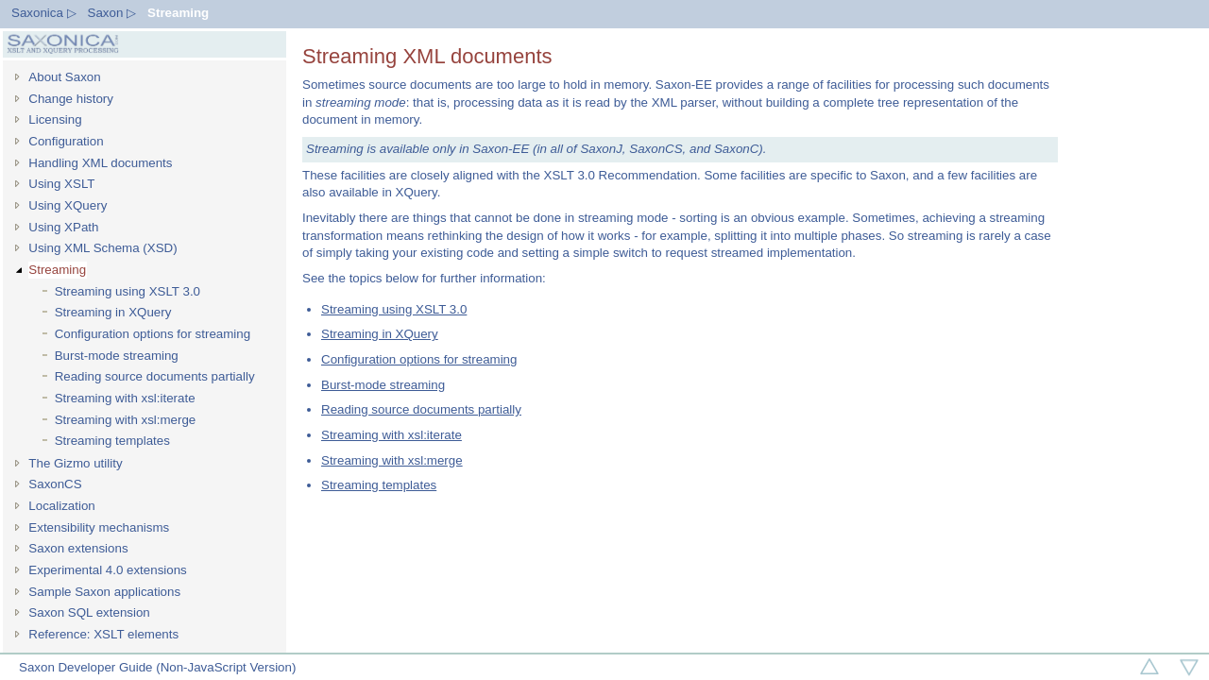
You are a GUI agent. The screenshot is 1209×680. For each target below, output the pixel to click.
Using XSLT (61, 184)
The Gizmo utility (75, 463)
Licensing (54, 119)
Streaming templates (112, 441)
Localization (61, 506)
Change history (70, 99)
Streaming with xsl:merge (125, 420)
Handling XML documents (100, 163)
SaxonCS (54, 484)
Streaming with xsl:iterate (125, 398)
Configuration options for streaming (152, 334)
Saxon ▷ (112, 13)
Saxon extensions (78, 548)
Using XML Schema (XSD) (102, 248)
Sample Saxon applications (104, 592)
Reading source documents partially (155, 376)
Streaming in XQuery (113, 312)
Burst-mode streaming (117, 355)
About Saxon (64, 77)
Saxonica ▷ (44, 13)
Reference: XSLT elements (103, 634)
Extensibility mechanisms (98, 527)
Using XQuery (67, 205)
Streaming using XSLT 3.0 (127, 291)
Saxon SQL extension (88, 612)
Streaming (178, 13)
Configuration (65, 141)
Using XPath (63, 227)
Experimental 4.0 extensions (107, 570)
